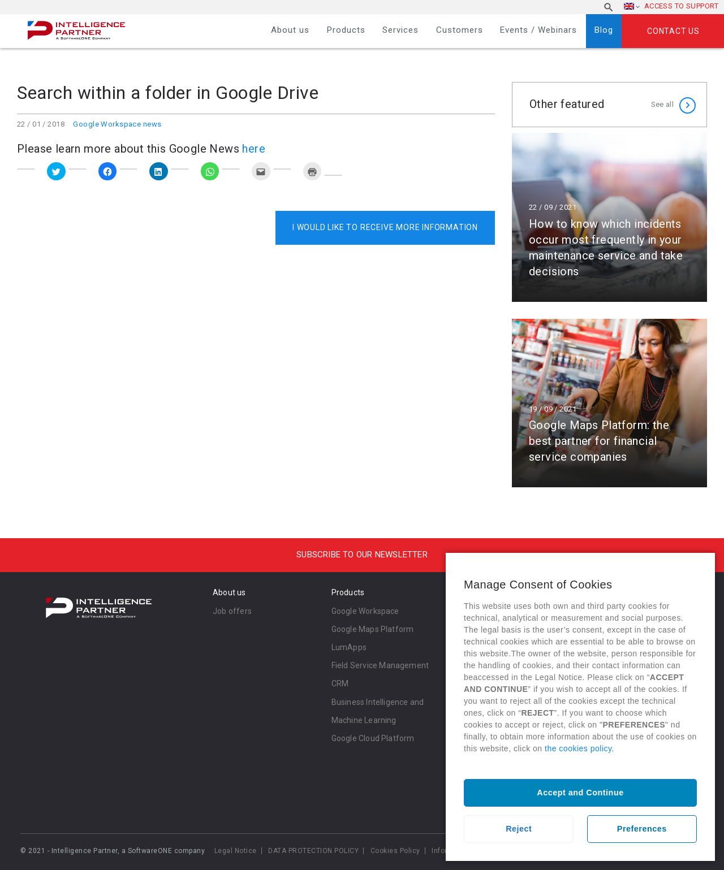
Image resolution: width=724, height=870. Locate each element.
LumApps (349, 647)
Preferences (642, 828)
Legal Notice (235, 850)
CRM (340, 683)
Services (400, 30)
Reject (519, 828)
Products (346, 30)
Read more (609, 217)
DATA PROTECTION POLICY (313, 850)
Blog (603, 30)
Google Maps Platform (372, 629)
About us (290, 30)
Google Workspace (365, 611)
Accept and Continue (580, 792)
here (253, 148)
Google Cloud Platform (373, 738)
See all (662, 104)
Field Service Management (380, 665)
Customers (459, 30)
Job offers (232, 611)
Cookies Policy (395, 850)
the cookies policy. (579, 748)
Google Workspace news (117, 124)
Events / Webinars (538, 30)
